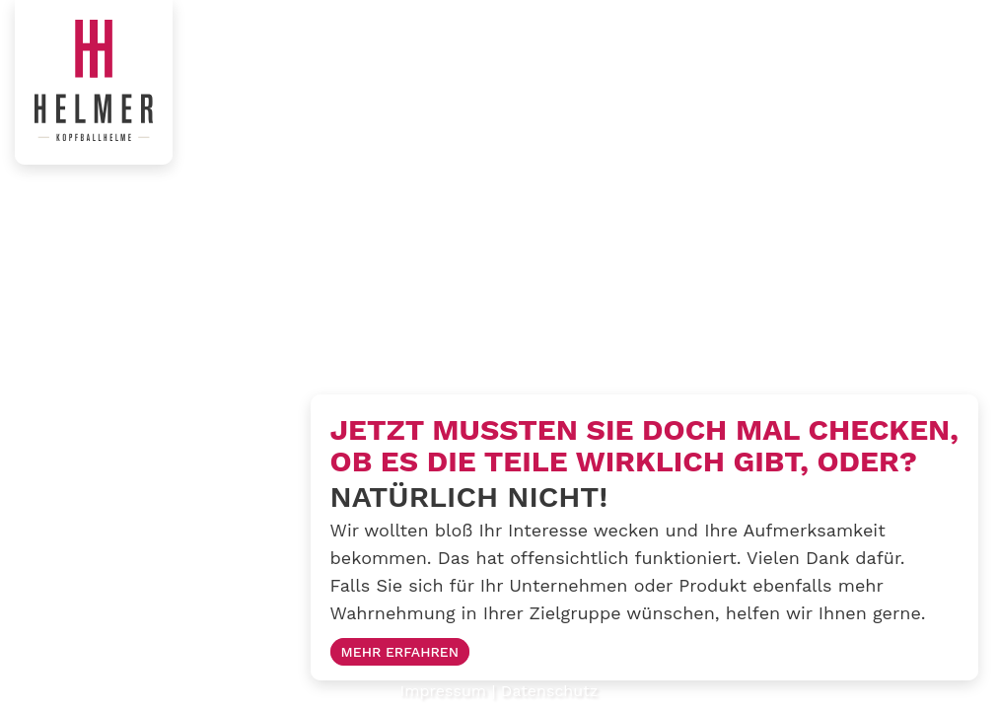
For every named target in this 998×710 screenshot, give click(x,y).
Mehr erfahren (400, 652)
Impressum (443, 690)
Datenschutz (550, 690)
